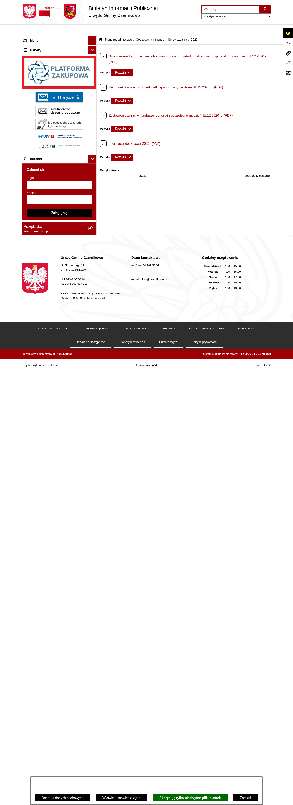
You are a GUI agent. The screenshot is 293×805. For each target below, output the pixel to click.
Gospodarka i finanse (150, 28)
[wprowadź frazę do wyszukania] (230, 9)
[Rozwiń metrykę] (122, 61)
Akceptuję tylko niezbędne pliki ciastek (190, 798)
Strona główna (34, 38)
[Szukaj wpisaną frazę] (265, 9)
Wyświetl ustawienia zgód (121, 798)
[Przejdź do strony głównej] (90, 11)
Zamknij (245, 798)
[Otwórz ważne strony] (288, 63)
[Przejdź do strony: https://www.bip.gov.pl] (288, 43)
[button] (93, 38)
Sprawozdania (177, 28)
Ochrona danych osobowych (63, 798)
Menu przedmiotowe (38, 46)
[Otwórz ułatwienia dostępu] (288, 33)
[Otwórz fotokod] (288, 73)
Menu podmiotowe (37, 672)
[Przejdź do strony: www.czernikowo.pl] (288, 53)
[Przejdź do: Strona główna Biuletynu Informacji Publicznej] (101, 29)
